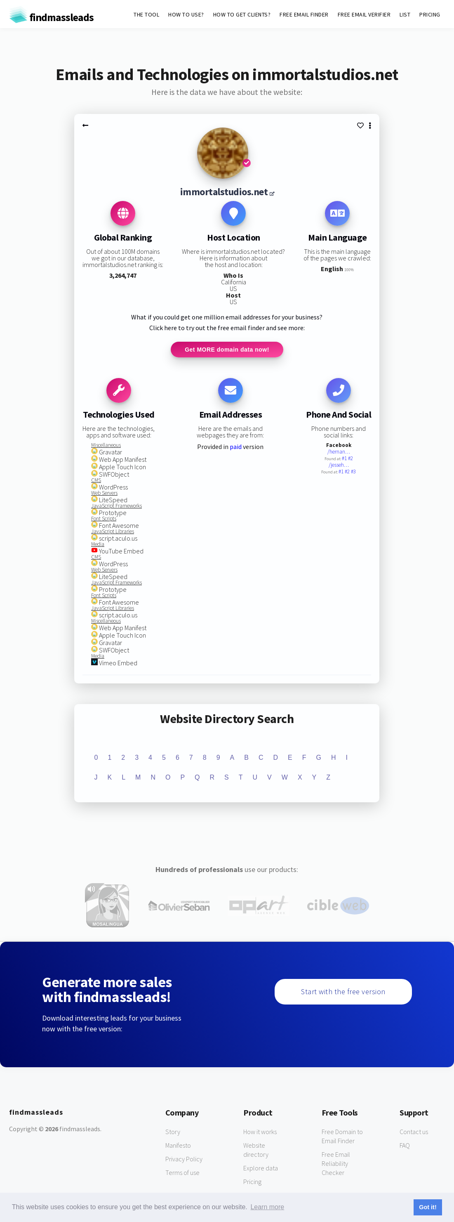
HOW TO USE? (186, 14)
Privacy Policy (183, 1159)
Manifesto (178, 1146)
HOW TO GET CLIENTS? (242, 14)
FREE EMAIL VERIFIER (364, 14)
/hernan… (338, 452)
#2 (350, 459)
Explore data (260, 1168)
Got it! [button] (427, 1207)
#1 (345, 459)
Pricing (252, 1182)
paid (236, 447)
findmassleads (51, 17)
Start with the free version (343, 992)
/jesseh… (339, 465)
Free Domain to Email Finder (342, 1136)
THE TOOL (146, 14)
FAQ (405, 1146)
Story (172, 1132)
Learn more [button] (267, 1206)
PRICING (429, 14)
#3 (353, 472)
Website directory (255, 1150)
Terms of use (182, 1173)
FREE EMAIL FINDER (304, 14)
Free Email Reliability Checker (336, 1164)
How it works (260, 1132)
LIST (405, 14)
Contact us (414, 1132)
